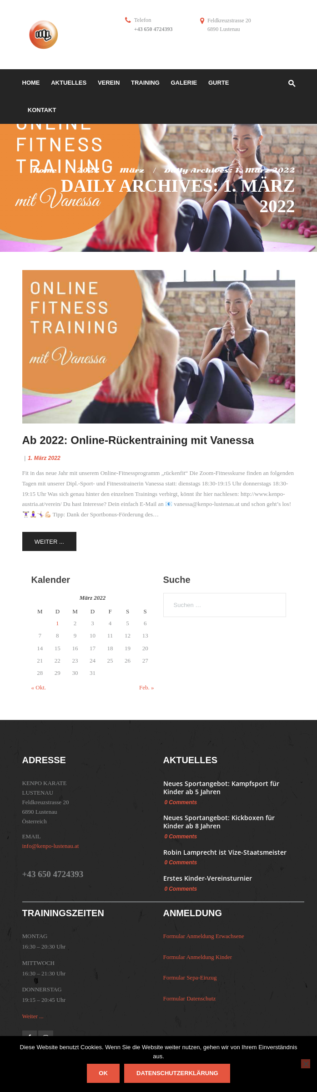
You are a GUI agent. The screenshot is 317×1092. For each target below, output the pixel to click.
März (132, 170)
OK (103, 1073)
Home (45, 170)
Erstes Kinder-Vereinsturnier (207, 878)
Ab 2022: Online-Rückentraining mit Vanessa (138, 440)
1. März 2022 (44, 458)
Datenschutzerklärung (177, 1073)
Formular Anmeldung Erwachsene (203, 936)
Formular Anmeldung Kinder (197, 957)
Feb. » (146, 687)
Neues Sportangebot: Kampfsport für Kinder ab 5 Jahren (221, 787)
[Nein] (305, 1063)
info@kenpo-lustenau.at (50, 845)
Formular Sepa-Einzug (190, 977)
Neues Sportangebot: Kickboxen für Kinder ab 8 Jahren (219, 821)
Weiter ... (49, 541)
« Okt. (38, 687)
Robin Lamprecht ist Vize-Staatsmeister (225, 852)
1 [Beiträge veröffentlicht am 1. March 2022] (57, 623)
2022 (88, 170)
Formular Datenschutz (189, 998)
